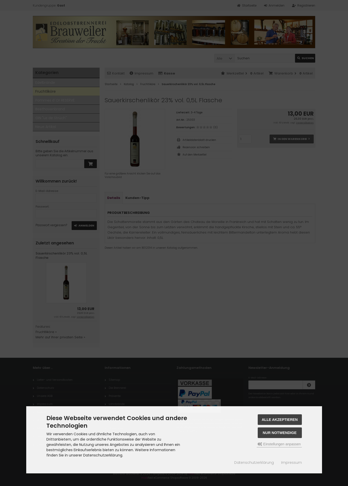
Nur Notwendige (280, 433)
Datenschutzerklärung (254, 462)
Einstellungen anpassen (279, 444)
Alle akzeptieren (280, 420)
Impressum (291, 462)
